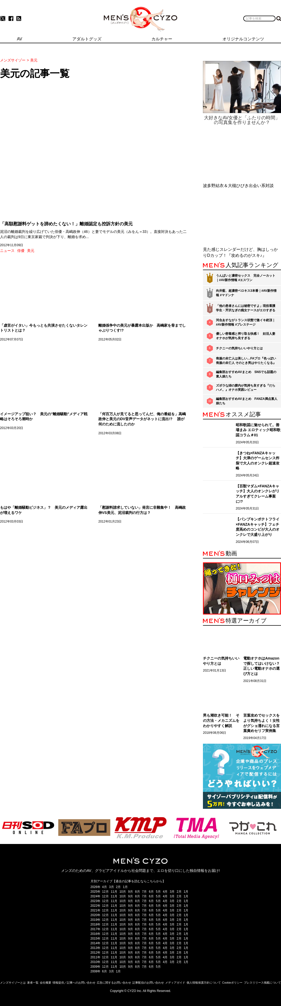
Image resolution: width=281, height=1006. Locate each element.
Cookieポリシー (232, 982)
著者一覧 (33, 982)
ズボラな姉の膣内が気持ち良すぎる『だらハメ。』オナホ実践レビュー (245, 388)
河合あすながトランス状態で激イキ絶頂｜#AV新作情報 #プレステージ (245, 322)
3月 (111, 887)
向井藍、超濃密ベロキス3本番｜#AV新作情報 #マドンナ (246, 293)
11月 (114, 891)
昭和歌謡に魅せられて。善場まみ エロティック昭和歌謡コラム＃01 (258, 430)
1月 (125, 887)
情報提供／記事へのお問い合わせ (74, 982)
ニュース (7, 251)
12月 (105, 891)
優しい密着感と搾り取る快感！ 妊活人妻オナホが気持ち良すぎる (245, 336)
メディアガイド (175, 982)
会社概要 (45, 982)
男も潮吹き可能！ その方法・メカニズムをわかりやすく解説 (221, 720)
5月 (158, 891)
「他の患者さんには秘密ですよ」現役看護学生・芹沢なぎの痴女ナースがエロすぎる (245, 308)
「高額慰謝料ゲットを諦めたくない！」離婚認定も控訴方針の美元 (66, 223)
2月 (118, 887)
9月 (130, 891)
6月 (151, 891)
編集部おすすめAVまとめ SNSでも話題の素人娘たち (246, 374)
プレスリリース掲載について (262, 982)
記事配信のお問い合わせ (148, 982)
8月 (137, 891)
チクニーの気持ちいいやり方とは (239, 348)
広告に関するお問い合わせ (114, 982)
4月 (104, 887)
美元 (30, 251)
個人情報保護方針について (204, 982)
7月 (144, 891)
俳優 (20, 251)
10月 (122, 891)
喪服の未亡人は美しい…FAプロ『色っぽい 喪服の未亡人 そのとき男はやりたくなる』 (246, 361)
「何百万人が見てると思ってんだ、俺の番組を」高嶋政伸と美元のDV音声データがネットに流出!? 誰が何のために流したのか (142, 419)
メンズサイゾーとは (13, 982)
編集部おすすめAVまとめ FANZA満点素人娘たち (246, 401)
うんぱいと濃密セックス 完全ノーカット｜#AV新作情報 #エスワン (245, 278)
